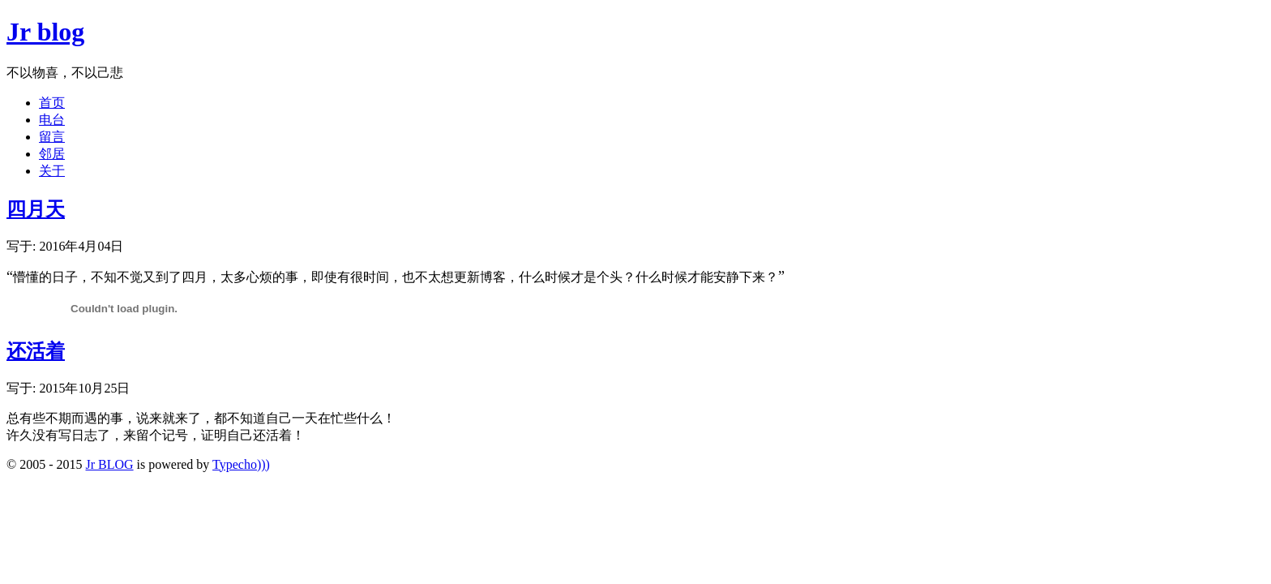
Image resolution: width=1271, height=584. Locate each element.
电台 (52, 120)
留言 (52, 137)
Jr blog (45, 31)
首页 (52, 103)
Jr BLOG (109, 464)
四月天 (35, 209)
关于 (52, 171)
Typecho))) (241, 464)
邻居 (52, 154)
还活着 (35, 351)
